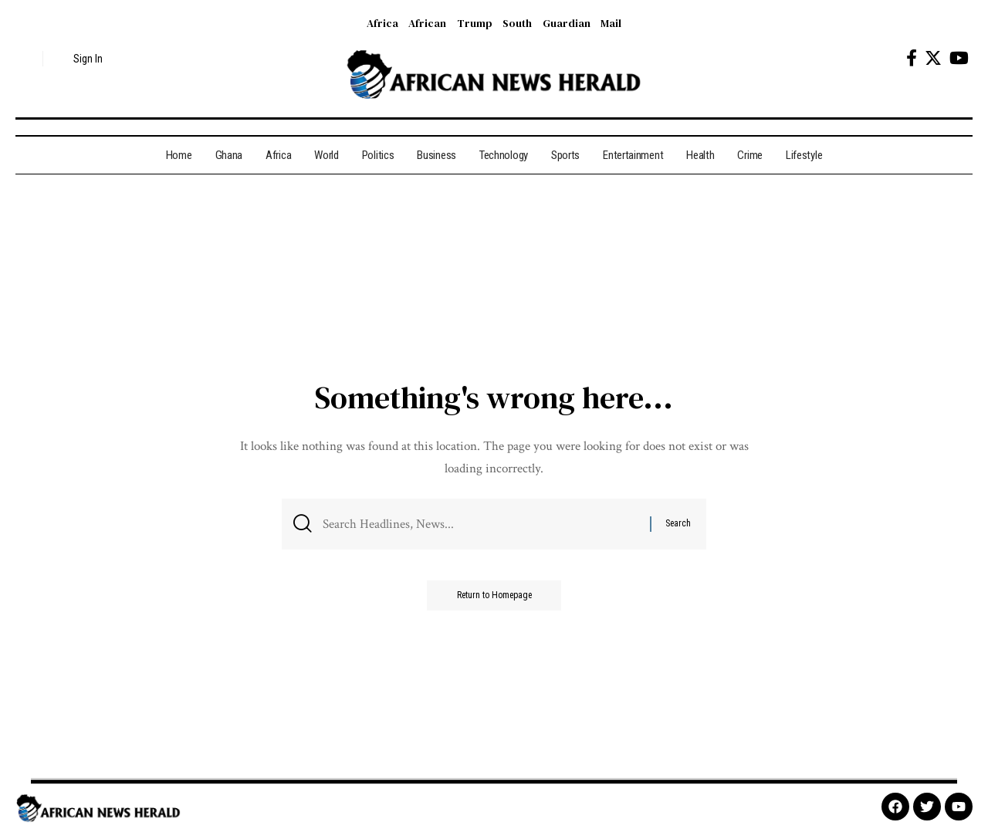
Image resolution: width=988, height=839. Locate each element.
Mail (611, 23)
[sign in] (79, 58)
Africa (382, 23)
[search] (27, 58)
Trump (474, 23)
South (517, 23)
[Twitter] (933, 58)
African (427, 23)
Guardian (566, 23)
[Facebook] (911, 58)
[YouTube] (959, 58)
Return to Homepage (494, 596)
